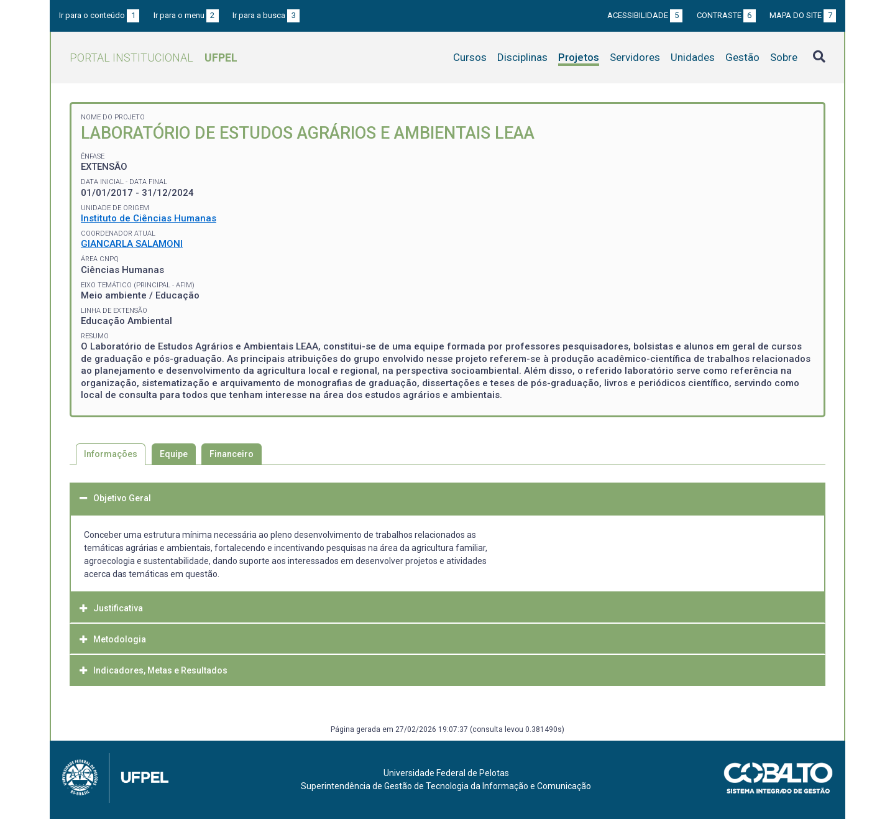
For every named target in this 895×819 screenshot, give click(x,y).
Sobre (783, 57)
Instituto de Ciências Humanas (148, 218)
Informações (110, 454)
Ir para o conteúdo (99, 15)
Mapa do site (802, 15)
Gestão (742, 57)
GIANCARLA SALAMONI (132, 243)
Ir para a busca (266, 15)
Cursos (470, 57)
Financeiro (231, 454)
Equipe (174, 454)
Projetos (578, 57)
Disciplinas (522, 57)
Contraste (726, 15)
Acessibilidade (644, 15)
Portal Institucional (153, 57)
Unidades (693, 57)
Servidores (635, 57)
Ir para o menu (186, 15)
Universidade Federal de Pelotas (446, 773)
